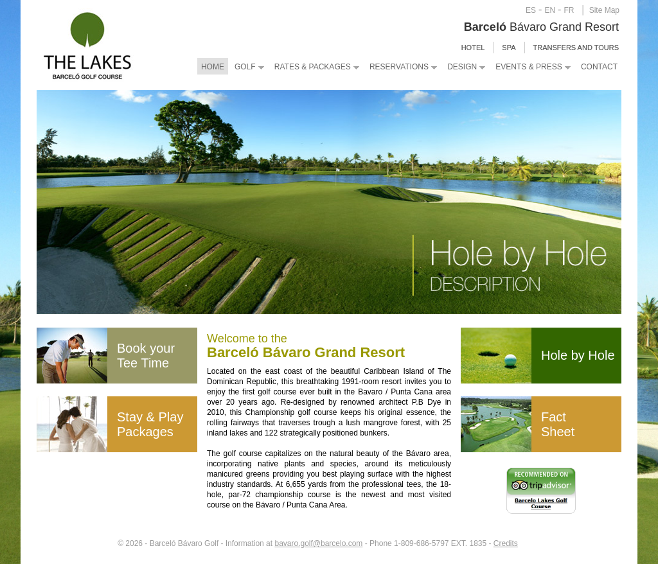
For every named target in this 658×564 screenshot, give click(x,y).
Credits (506, 543)
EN (549, 10)
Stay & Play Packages (150, 424)
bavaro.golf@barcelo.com (318, 543)
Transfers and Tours (576, 47)
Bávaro (506, 27)
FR (569, 10)
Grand (565, 27)
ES (531, 10)
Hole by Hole (578, 355)
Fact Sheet (557, 424)
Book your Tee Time (146, 355)
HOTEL (473, 47)
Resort (600, 27)
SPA (508, 47)
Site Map (604, 10)
